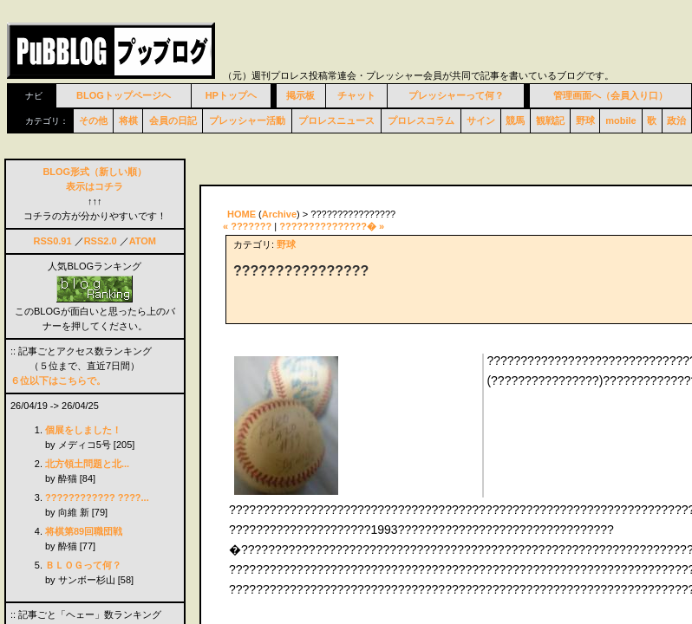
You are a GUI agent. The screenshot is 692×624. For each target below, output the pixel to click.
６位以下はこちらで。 (58, 380)
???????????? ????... (97, 497)
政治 (676, 120)
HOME (241, 214)
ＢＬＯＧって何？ (83, 565)
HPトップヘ (231, 95)
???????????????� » (331, 226)
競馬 (515, 120)
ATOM (142, 241)
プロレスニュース (336, 120)
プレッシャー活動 (247, 120)
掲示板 (300, 95)
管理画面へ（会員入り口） (610, 95)
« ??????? (247, 226)
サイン (481, 120)
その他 (93, 120)
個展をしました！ (83, 430)
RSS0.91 (53, 241)
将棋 (128, 120)
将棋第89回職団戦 (83, 531)
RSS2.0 (100, 241)
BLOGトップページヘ (123, 95)
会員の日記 (173, 120)
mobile (620, 120)
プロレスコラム (421, 120)
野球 (585, 120)
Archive (279, 214)
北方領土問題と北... (87, 463)
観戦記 (550, 120)
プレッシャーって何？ (456, 95)
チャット (356, 95)
